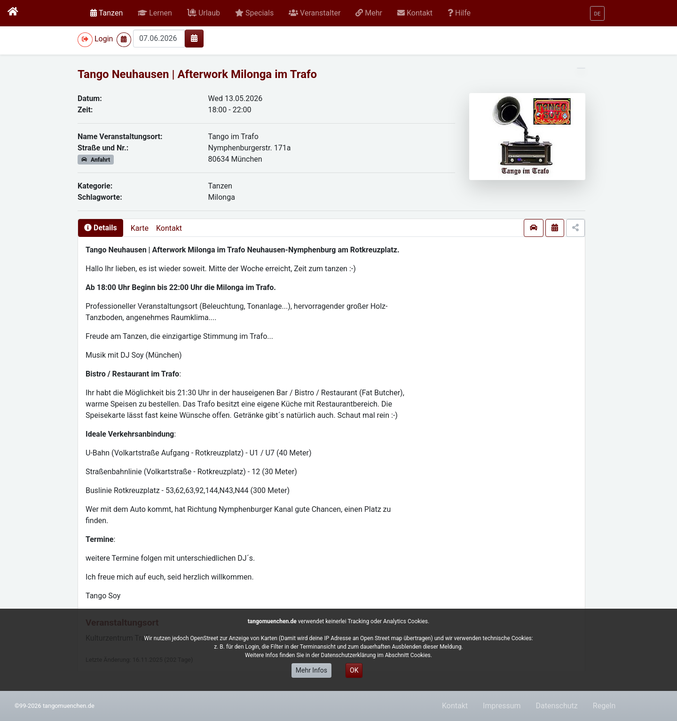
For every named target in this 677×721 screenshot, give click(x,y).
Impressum (502, 705)
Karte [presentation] (140, 228)
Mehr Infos (311, 670)
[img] (194, 38)
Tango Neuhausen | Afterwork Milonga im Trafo (197, 74)
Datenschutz (557, 705)
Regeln (604, 705)
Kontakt (169, 228)
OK (354, 670)
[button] (155, 13)
